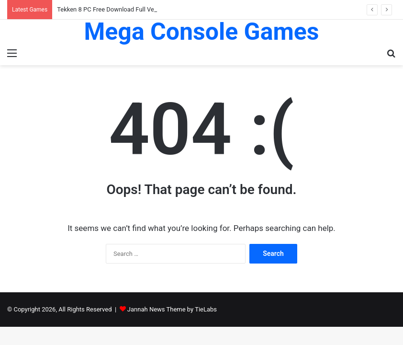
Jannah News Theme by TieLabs (172, 309)
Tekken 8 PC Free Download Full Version (112, 9)
